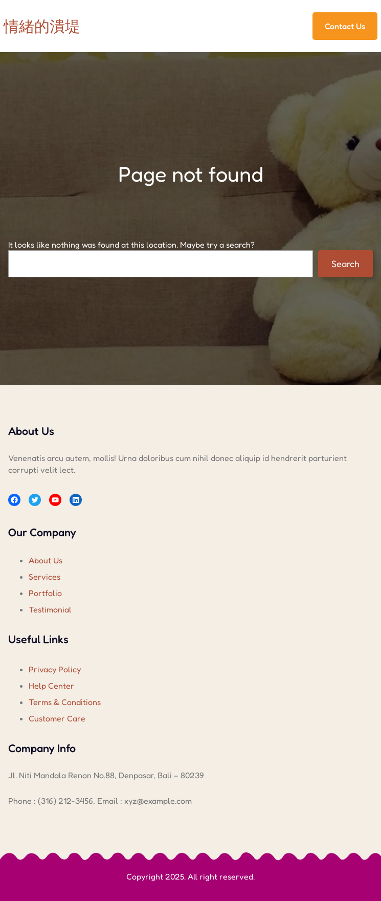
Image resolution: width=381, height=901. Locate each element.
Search (345, 263)
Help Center (51, 685)
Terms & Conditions (65, 702)
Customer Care (57, 718)
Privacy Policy (55, 669)
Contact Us (345, 26)
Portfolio (45, 593)
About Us (45, 560)
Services (44, 577)
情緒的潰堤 (42, 26)
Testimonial (50, 609)
